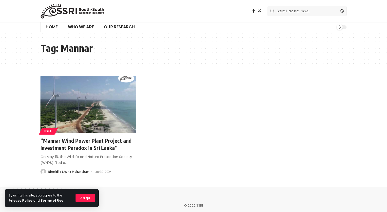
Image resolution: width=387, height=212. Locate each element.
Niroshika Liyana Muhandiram (68, 172)
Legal (48, 131)
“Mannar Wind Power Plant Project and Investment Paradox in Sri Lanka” (86, 144)
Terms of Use (51, 200)
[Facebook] (253, 10)
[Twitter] (259, 10)
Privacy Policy (21, 200)
